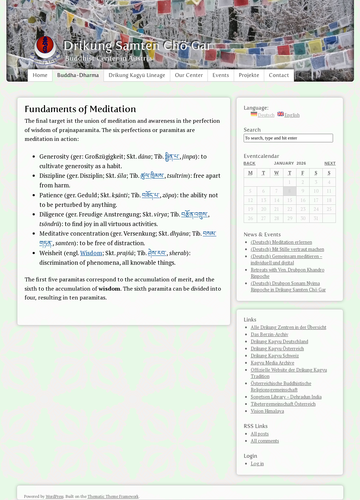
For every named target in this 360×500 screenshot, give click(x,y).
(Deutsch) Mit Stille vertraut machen (287, 249)
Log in (257, 463)
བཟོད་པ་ (151, 195)
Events (220, 75)
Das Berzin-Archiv (269, 334)
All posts (260, 433)
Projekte (249, 75)
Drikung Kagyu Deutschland (279, 341)
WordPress (54, 496)
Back (250, 163)
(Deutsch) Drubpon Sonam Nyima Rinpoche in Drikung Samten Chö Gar (288, 286)
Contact (279, 75)
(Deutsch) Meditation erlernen (281, 242)
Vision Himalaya (267, 411)
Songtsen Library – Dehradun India (286, 397)
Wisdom (91, 253)
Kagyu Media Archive (272, 362)
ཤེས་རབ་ (157, 253)
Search (252, 130)
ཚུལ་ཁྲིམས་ (152, 175)
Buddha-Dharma (78, 75)
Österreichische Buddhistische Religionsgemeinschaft (281, 386)
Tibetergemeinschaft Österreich (283, 404)
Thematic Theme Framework (113, 496)
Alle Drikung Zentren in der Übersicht (288, 327)
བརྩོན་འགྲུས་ (194, 214)
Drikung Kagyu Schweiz (275, 355)
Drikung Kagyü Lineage (137, 75)
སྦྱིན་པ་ (172, 156)
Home (40, 75)
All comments (265, 441)
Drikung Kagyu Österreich (277, 348)
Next (330, 163)
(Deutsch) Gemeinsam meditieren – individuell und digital (286, 259)
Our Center (189, 75)
